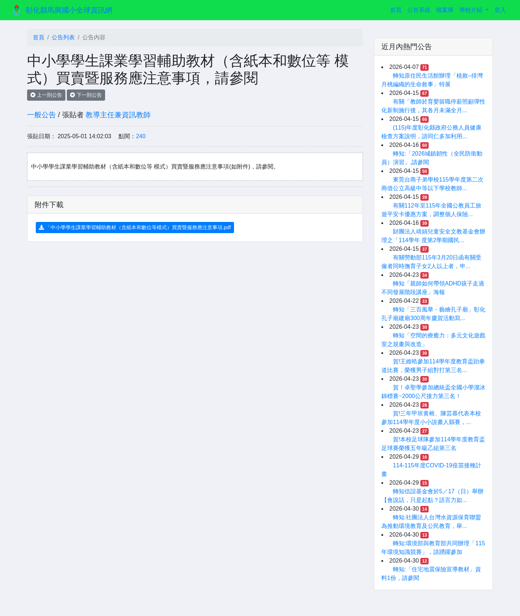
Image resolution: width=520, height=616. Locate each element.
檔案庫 (445, 10)
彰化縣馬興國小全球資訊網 (69, 10)
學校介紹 (471, 10)
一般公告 (41, 115)
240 (141, 136)
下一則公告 (86, 95)
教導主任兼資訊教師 (118, 115)
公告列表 (63, 37)
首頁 (397, 9)
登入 (500, 10)
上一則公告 (46, 95)
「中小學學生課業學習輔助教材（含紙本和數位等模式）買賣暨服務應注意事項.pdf (135, 227)
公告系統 (418, 10)
